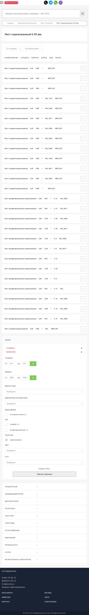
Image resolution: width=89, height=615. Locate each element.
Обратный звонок (11, 3)
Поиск (83, 14)
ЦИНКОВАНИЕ (10, 538)
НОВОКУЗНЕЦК (50, 602)
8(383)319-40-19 (9, 581)
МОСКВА (48, 593)
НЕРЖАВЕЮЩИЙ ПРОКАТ (14, 494)
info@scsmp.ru (8, 584)
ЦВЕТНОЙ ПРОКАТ (11, 501)
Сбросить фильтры (44, 474)
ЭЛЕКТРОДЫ (10, 523)
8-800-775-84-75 (9, 578)
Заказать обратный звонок (13, 587)
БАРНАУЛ (5, 602)
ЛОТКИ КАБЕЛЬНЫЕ (12, 530)
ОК (33, 364)
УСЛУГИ (8, 552)
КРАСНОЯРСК (7, 593)
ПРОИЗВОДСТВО (11, 545)
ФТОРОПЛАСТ (10, 509)
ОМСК (46, 597)
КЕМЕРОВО (6, 597)
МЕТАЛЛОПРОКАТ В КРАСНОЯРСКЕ (18, 559)
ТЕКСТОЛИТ (9, 516)
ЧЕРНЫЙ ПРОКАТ (11, 487)
